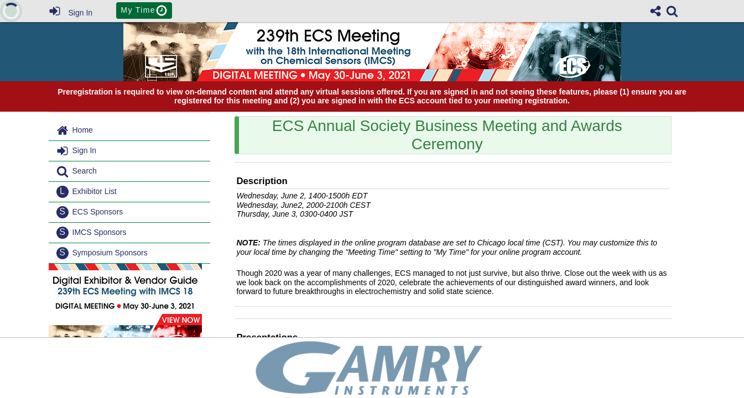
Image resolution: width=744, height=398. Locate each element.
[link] (672, 11)
